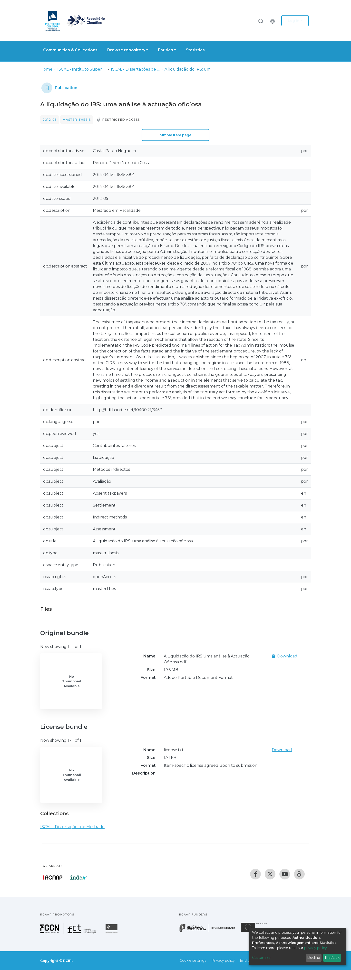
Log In (293, 20)
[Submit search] (260, 21)
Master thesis (77, 119)
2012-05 (50, 119)
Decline (313, 957)
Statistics (195, 50)
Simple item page (175, 135)
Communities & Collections (70, 50)
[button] (273, 21)
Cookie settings (193, 960)
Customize (261, 957)
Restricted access (121, 119)
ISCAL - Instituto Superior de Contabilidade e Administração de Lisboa (81, 69)
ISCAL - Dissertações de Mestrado (135, 69)
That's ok (332, 957)
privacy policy (315, 948)
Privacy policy (223, 960)
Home (46, 69)
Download (284, 656)
